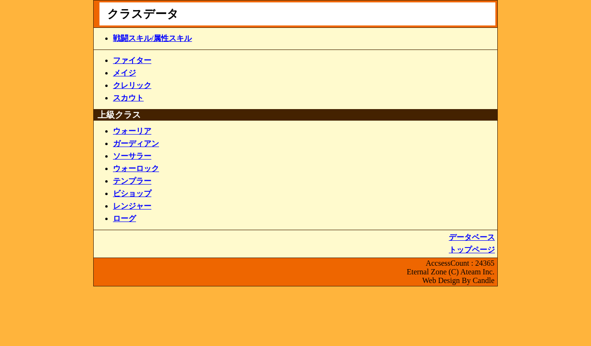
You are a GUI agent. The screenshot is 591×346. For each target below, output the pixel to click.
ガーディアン (136, 143)
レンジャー (132, 206)
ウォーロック (136, 168)
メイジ (124, 73)
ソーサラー (132, 156)
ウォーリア (132, 131)
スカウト (128, 98)
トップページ (472, 250)
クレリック (132, 85)
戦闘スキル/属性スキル (152, 38)
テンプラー (132, 181)
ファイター (132, 60)
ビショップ (132, 193)
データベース (472, 237)
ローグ (124, 218)
